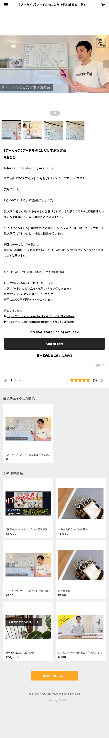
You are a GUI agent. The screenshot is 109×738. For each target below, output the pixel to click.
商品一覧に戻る (54, 676)
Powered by (54, 700)
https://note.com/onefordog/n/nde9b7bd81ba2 (41, 316)
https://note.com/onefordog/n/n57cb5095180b (40, 321)
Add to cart (54, 344)
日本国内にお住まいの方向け (54, 355)
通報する (100, 365)
